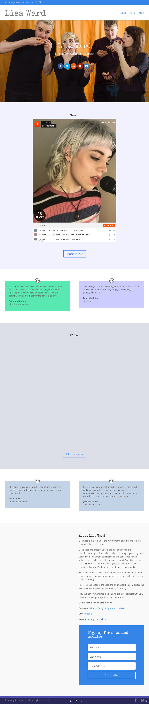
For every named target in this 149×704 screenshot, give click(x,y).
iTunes (93, 608)
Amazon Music (117, 608)
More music (74, 254)
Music (123, 10)
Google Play (103, 608)
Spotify (91, 619)
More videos (74, 454)
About (141, 10)
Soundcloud (100, 619)
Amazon (88, 613)
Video (132, 10)
